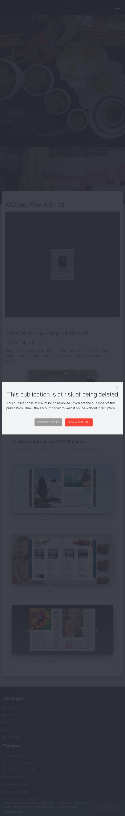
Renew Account (79, 422)
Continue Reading (48, 422)
